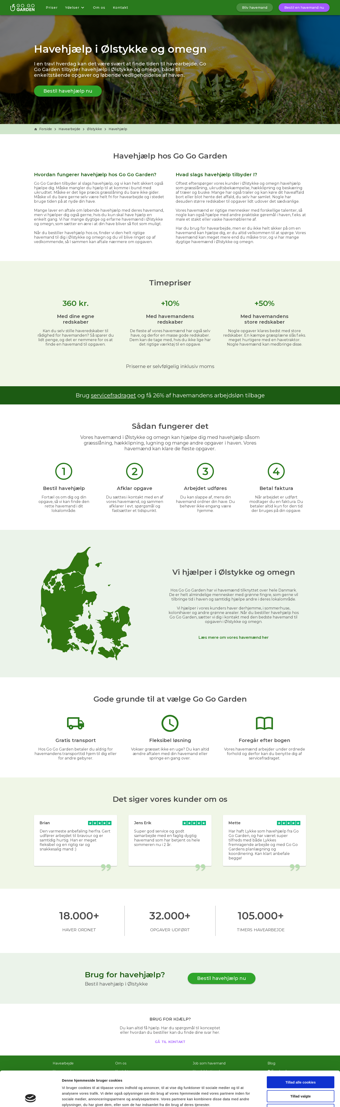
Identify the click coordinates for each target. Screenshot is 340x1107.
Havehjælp (118, 129)
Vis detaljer (245, 1098)
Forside (43, 129)
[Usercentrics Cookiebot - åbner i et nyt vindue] (30, 1097)
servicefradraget (113, 395)
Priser (52, 7)
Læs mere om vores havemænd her (234, 637)
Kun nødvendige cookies (301, 1077)
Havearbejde (69, 129)
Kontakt (120, 7)
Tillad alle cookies (300, 1049)
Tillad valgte (300, 1063)
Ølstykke (94, 129)
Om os (99, 7)
